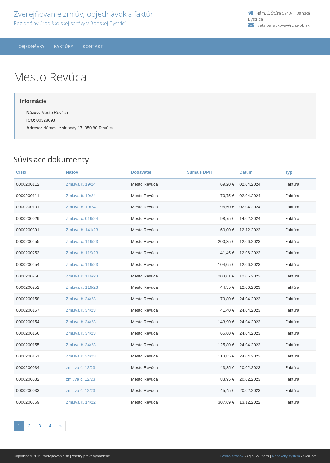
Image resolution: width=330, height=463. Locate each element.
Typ (288, 172)
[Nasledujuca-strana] (60, 426)
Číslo (21, 172)
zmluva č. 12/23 (80, 367)
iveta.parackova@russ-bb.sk (283, 25)
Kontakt (93, 46)
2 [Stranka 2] (29, 425)
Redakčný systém (286, 456)
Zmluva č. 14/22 (81, 402)
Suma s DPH (199, 172)
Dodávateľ (141, 172)
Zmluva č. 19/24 (81, 184)
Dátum (245, 172)
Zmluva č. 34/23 (81, 299)
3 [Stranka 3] (39, 425)
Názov (72, 172)
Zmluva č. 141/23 (82, 229)
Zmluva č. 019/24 (82, 218)
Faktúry (63, 46)
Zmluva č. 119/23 (82, 241)
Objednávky (31, 46)
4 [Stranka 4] (50, 425)
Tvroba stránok (231, 456)
